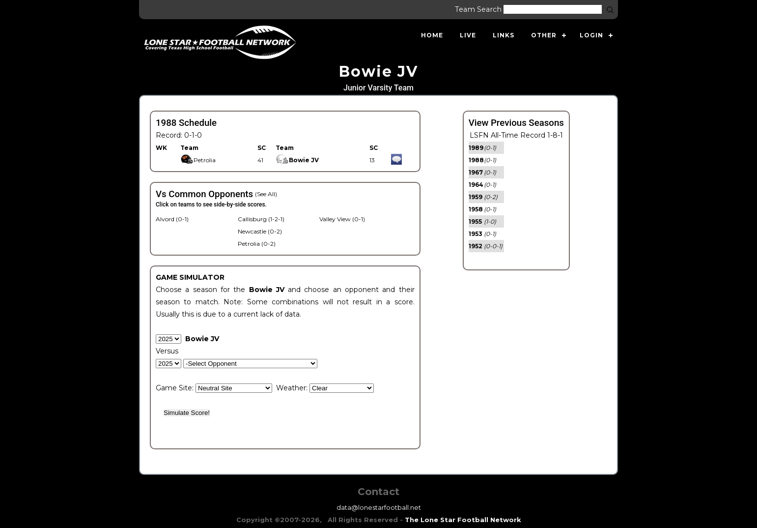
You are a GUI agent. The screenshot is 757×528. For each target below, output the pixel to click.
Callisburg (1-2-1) (261, 219)
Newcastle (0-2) (260, 231)
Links (503, 35)
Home (432, 35)
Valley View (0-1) (342, 219)
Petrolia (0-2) (257, 243)
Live (468, 35)
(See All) (266, 194)
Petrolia (198, 160)
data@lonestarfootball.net (378, 507)
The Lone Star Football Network (463, 520)
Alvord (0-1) (172, 219)
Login (591, 35)
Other (544, 35)
